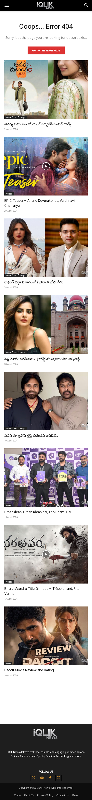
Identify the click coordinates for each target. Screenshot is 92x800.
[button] (86, 5)
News (8, 505)
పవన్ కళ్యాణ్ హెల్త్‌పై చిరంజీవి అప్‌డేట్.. (31, 435)
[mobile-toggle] (6, 5)
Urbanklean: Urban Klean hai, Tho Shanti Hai (37, 512)
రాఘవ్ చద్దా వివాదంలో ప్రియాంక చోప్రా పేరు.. (34, 282)
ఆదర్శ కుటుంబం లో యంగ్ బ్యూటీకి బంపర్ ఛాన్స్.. (38, 124)
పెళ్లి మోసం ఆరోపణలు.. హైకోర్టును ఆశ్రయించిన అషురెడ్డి (42, 359)
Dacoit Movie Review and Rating (29, 670)
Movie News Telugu (15, 117)
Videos (9, 193)
